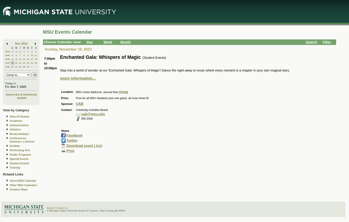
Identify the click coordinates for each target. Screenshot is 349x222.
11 (36, 55)
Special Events (19, 159)
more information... (78, 78)
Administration (19, 125)
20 (16, 63)
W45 (7, 55)
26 (12, 66)
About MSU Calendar (23, 180)
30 (16, 51)
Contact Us (61, 208)
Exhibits (15, 146)
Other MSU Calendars (23, 185)
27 (16, 66)
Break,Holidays (19, 134)
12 (12, 59)
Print (70, 151)
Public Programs (20, 154)
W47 (7, 63)
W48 (7, 66)
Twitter (71, 141)
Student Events (19, 163)
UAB (79, 104)
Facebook (74, 135)
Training (15, 167)
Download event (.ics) (84, 146)
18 (36, 59)
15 (24, 59)
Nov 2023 (21, 43)
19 (12, 63)
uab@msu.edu (93, 114)
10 (32, 55)
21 (20, 63)
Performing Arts (20, 150)
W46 (7, 59)
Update (22, 98)
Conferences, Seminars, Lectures (22, 140)
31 (20, 51)
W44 (7, 51)
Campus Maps (19, 189)
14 (20, 59)
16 (28, 59)
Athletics (15, 129)
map (123, 92)
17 (32, 59)
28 (20, 66)
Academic (16, 120)
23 (28, 63)
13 (16, 59)
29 (12, 51)
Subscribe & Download (21, 94)
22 (24, 63)
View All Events (19, 116)
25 (36, 63)
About (50, 208)
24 (32, 63)
